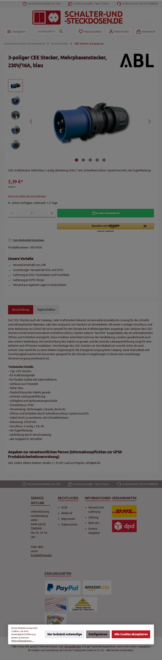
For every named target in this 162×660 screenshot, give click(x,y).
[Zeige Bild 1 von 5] (76, 160)
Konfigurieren (98, 634)
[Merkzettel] (90, 32)
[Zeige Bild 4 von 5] (97, 160)
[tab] (20, 310)
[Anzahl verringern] (12, 213)
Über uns (93, 523)
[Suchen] (61, 31)
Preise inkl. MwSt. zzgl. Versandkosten (27, 196)
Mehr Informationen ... (22, 641)
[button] (105, 228)
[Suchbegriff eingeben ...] (46, 31)
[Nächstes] (149, 121)
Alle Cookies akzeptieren (131, 634)
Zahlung (93, 517)
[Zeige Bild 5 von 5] (104, 160)
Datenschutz (69, 524)
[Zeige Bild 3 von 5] (90, 160)
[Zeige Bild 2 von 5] (83, 160)
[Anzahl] (32, 213)
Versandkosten (72, 646)
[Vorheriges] (31, 121)
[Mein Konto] (119, 32)
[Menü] (16, 32)
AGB (64, 507)
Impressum (68, 518)
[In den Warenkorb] (105, 213)
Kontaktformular (41, 555)
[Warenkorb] (145, 32)
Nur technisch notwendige (64, 634)
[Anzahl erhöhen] (52, 213)
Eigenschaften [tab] (46, 309)
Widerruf (66, 513)
